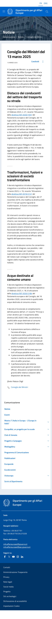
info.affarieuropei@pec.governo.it (16, 547)
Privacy (6, 577)
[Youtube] (13, 556)
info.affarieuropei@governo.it (15, 544)
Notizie (21, 36)
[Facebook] (4, 556)
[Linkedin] (22, 556)
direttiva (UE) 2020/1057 (22, 114)
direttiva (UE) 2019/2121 (22, 194)
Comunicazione (9, 36)
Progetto (6, 591)
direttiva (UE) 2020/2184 (22, 293)
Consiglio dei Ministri (17, 388)
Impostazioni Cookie (11, 606)
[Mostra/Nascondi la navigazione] (3, 11)
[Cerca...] (47, 11)
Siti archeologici (9, 596)
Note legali (7, 581)
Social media (8, 586)
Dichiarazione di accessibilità (15, 601)
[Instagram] (17, 556)
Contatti (6, 567)
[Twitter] (9, 556)
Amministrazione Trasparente (15, 572)
